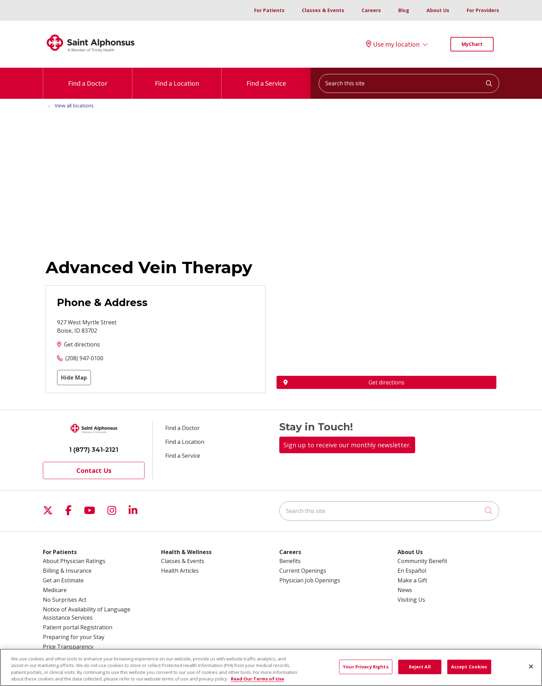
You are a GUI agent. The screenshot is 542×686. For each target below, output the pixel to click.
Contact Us (93, 470)
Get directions (82, 344)
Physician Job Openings (309, 580)
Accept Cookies (469, 667)
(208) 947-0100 (84, 358)
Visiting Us (411, 599)
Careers (371, 10)
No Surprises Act (64, 599)
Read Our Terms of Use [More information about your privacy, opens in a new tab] (257, 679)
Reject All (420, 667)
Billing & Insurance (67, 570)
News (405, 590)
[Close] (531, 666)
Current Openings (302, 570)
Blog (403, 10)
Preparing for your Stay (73, 637)
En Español (412, 570)
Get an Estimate (63, 580)
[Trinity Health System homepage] (90, 55)
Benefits (290, 561)
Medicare (55, 590)
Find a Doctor (87, 77)
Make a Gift (412, 580)
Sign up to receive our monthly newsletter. (347, 445)
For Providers (483, 10)
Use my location (393, 44)
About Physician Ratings (74, 561)
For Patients (269, 10)
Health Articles (180, 570)
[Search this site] (409, 83)
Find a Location (177, 77)
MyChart (472, 44)
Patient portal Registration (77, 627)
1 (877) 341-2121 (93, 450)
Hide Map (74, 377)
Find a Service (266, 77)
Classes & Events (323, 10)
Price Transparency (68, 646)
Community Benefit (422, 561)
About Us (438, 10)
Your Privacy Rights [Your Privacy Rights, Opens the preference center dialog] (365, 667)
